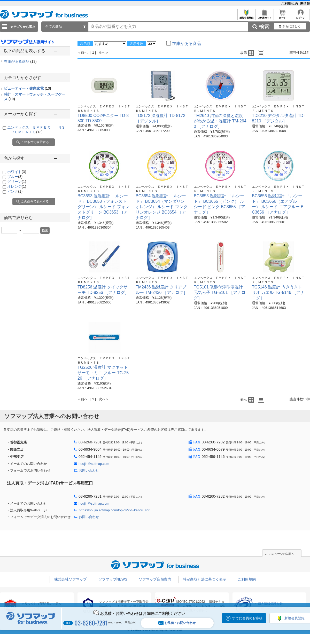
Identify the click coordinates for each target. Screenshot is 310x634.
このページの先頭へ (281, 553)
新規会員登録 (246, 16)
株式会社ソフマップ (70, 579)
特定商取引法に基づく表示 (204, 579)
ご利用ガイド (264, 16)
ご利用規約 (290, 3)
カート (282, 16)
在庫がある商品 (20, 61)
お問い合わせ (89, 470)
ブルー (14, 177)
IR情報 (305, 3)
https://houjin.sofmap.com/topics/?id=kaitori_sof (114, 510)
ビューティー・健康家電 (27, 88)
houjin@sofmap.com (94, 464)
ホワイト (16, 172)
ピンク (14, 191)
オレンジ (16, 186)
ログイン (300, 16)
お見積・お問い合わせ (177, 623)
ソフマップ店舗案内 (155, 579)
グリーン (16, 181)
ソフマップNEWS (112, 579)
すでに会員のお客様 (247, 618)
